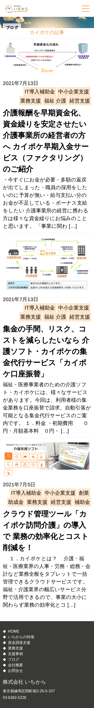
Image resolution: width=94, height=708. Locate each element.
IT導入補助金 (40, 92)
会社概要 (15, 665)
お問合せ (15, 671)
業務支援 (30, 101)
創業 (84, 493)
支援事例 (15, 654)
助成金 (16, 502)
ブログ (13, 659)
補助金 (82, 502)
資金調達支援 (19, 643)
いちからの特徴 (21, 637)
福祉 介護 (55, 101)
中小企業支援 (73, 92)
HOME (13, 631)
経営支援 (79, 101)
